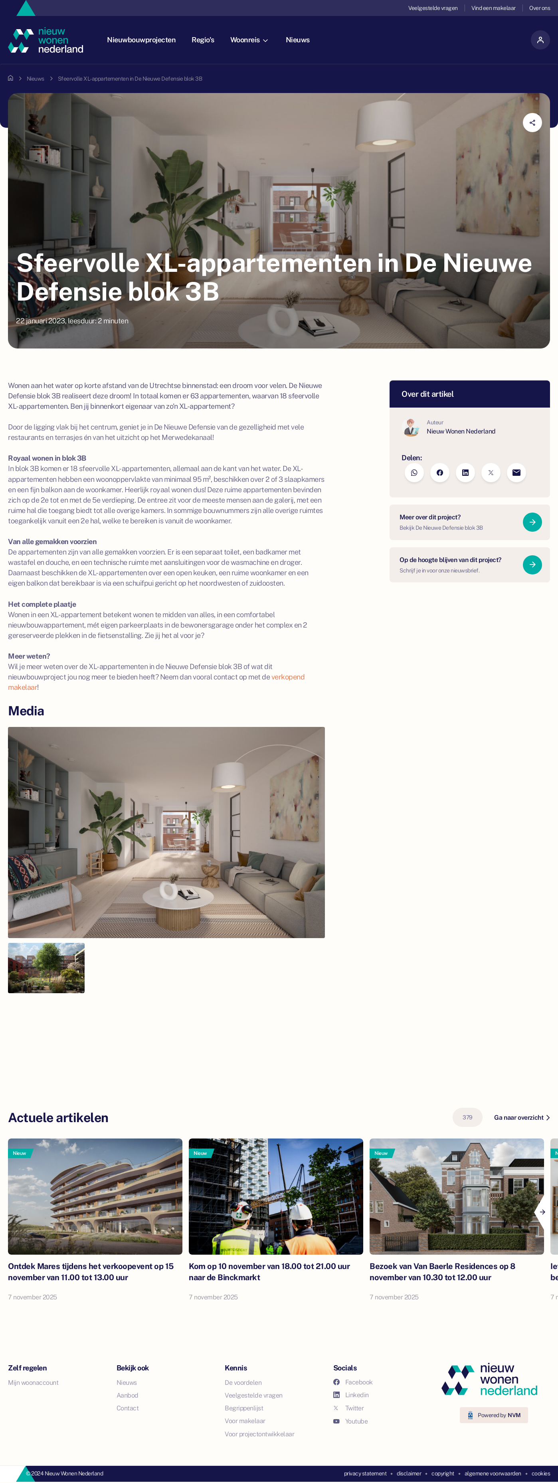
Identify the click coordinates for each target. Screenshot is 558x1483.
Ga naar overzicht (522, 1117)
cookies (541, 1473)
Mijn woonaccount (33, 1382)
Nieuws (298, 40)
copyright (442, 1473)
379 (468, 1117)
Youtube (350, 1421)
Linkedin (351, 1395)
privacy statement (365, 1473)
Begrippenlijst (244, 1408)
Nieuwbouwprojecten (141, 40)
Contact (128, 1408)
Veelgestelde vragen (433, 8)
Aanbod (128, 1395)
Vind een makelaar (493, 8)
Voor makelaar (245, 1421)
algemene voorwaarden (493, 1473)
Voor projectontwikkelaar (259, 1434)
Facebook (353, 1382)
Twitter (348, 1408)
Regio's (203, 40)
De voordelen (243, 1382)
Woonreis (249, 40)
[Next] (542, 1212)
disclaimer (409, 1473)
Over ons (539, 8)
